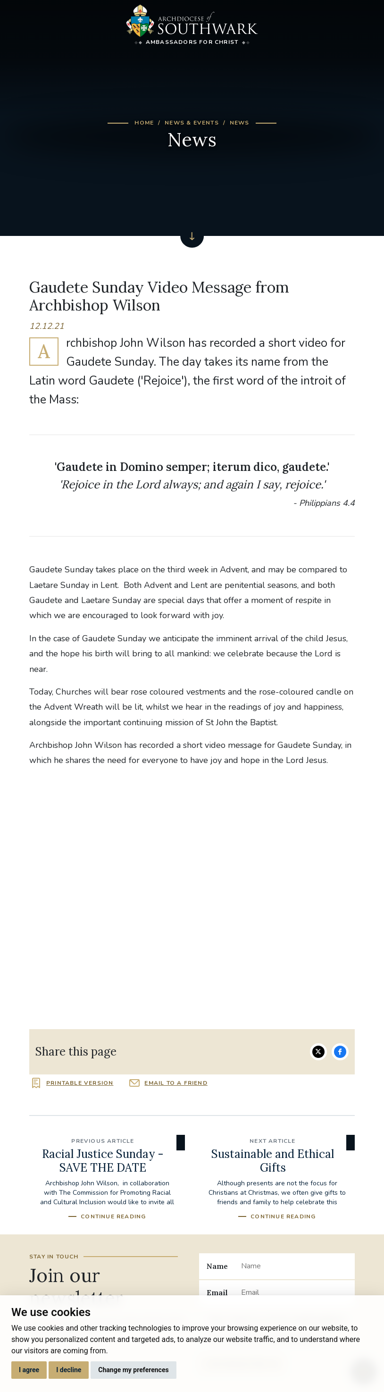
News (240, 122)
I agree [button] (29, 1370)
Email (217, 1292)
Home (144, 122)
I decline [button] (68, 1370)
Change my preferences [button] (133, 1370)
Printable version (79, 1083)
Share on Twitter (318, 1051)
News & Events (192, 122)
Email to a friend (175, 1083)
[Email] (294, 1293)
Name (217, 1266)
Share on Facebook (340, 1051)
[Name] (294, 1266)
